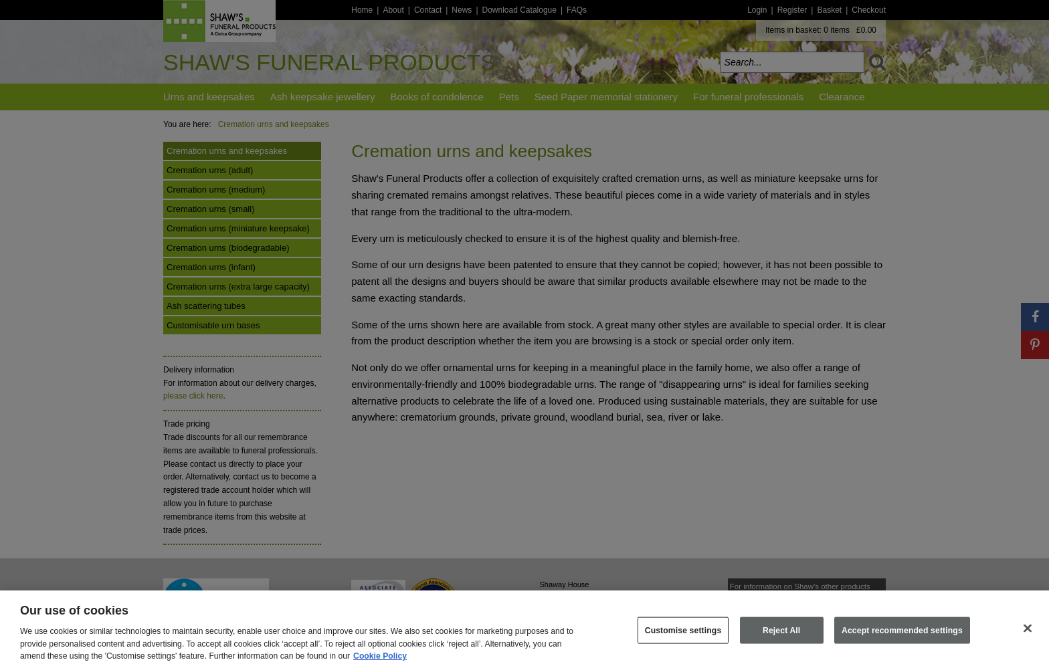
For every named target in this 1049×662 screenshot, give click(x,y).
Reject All (781, 636)
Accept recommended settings (902, 636)
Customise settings (683, 636)
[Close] (1027, 634)
